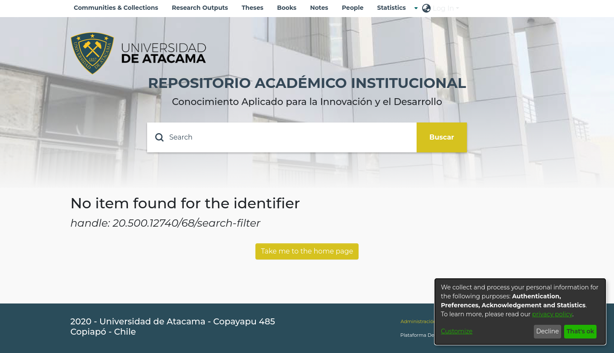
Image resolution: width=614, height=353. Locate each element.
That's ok (580, 331)
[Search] (282, 137)
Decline (547, 331)
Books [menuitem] (286, 8)
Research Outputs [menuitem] (200, 8)
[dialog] (520, 311)
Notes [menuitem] (319, 8)
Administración (418, 321)
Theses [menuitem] (253, 8)
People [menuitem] (353, 8)
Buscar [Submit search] (441, 137)
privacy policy (552, 314)
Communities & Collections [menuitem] (116, 8)
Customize (456, 331)
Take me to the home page (307, 251)
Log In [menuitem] (443, 8)
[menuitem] (394, 8)
